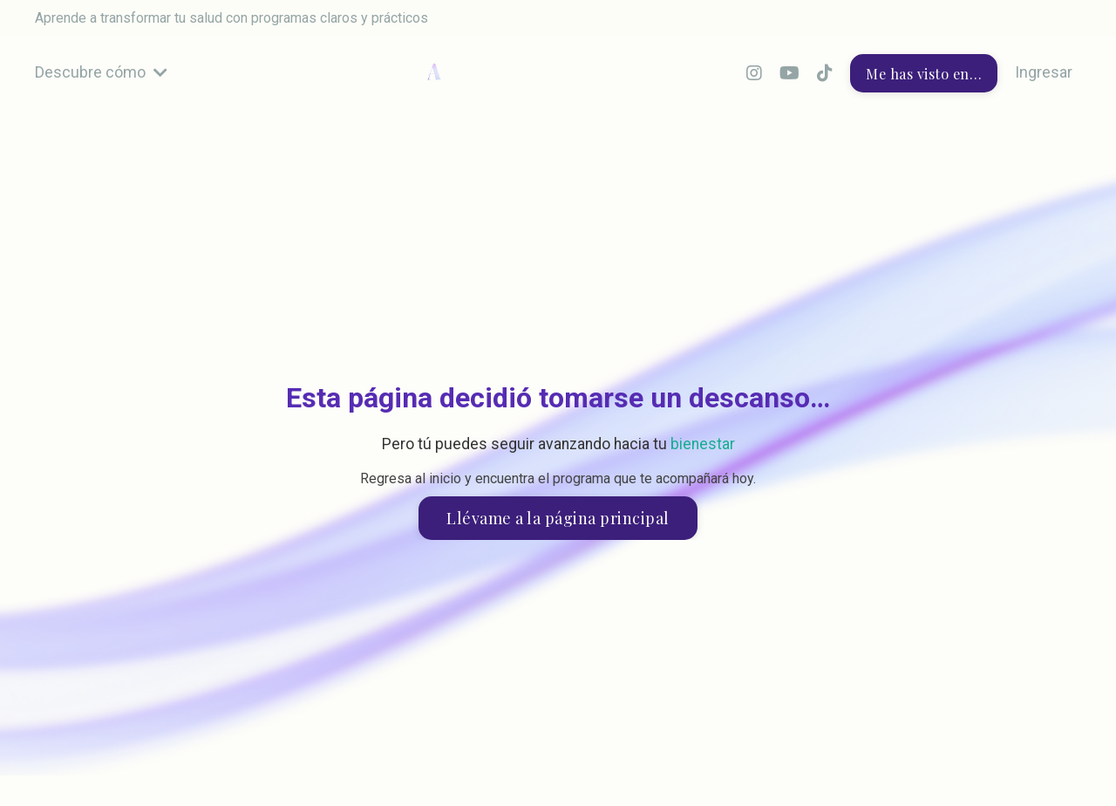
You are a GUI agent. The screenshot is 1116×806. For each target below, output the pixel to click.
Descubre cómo (101, 72)
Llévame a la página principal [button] (558, 518)
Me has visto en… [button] (924, 73)
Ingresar (1043, 72)
